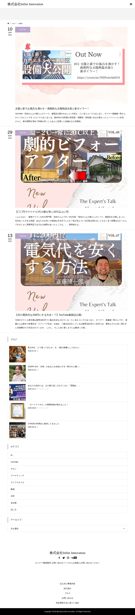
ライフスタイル (17, 482)
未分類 (13, 503)
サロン (13, 469)
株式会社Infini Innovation (25, 4)
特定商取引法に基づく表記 (67, 603)
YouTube (14, 462)
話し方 (13, 509)
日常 (13, 496)
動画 (13, 489)
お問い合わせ (67, 598)
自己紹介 (67, 588)
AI (12, 455)
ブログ (67, 593)
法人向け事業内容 (67, 584)
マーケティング (17, 475)
